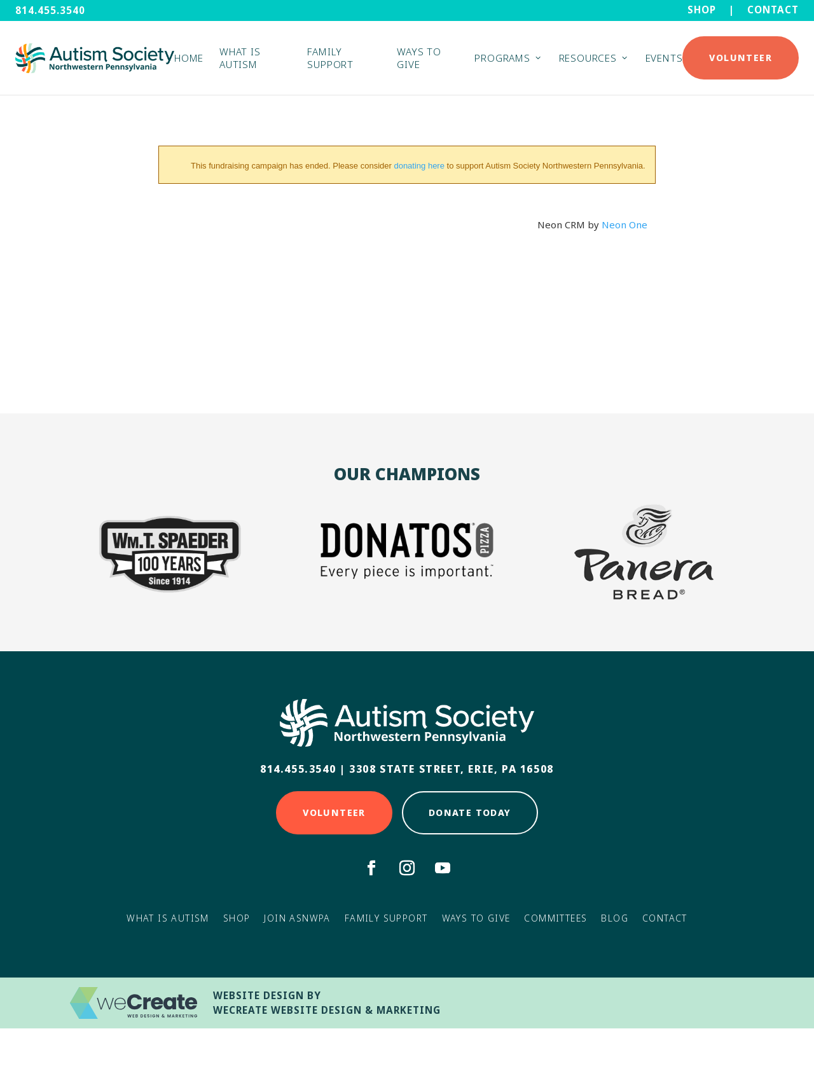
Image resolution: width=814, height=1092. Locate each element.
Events (664, 58)
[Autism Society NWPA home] (94, 58)
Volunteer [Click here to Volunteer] (334, 812)
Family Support (330, 58)
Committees (555, 918)
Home (189, 58)
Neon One (624, 224)
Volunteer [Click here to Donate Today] (740, 58)
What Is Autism (168, 918)
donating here (419, 165)
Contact (773, 9)
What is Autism (239, 58)
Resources (588, 58)
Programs (502, 58)
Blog (614, 918)
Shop (701, 9)
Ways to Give (419, 58)
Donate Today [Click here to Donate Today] (470, 812)
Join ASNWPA (297, 918)
